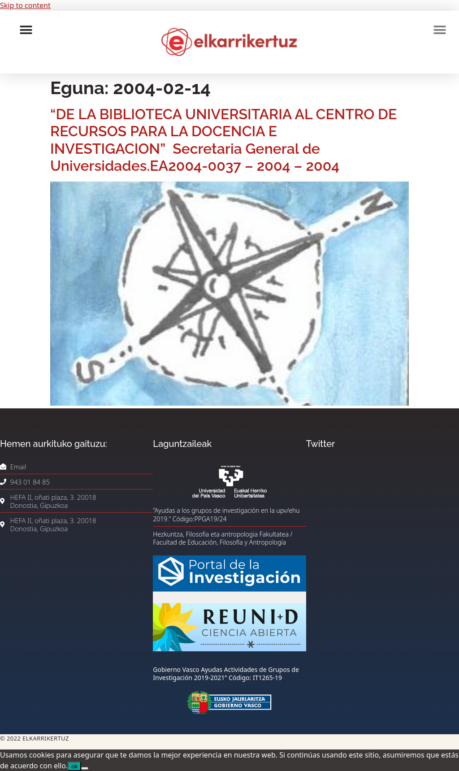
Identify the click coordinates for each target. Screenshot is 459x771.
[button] (26, 30)
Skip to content (25, 5)
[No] (84, 768)
